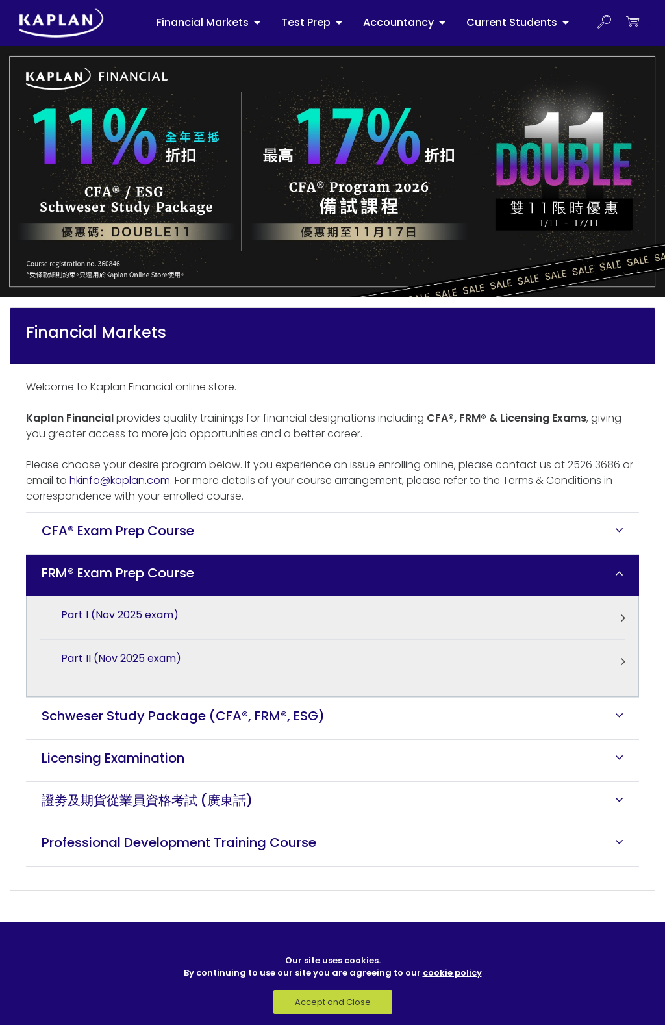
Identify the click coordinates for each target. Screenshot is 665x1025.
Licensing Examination (113, 758)
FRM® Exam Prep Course (118, 573)
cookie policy (452, 973)
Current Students (513, 22)
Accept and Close (333, 1002)
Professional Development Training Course (179, 842)
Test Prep (307, 22)
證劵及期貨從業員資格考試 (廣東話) (147, 800)
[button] (603, 23)
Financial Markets (204, 22)
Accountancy (399, 22)
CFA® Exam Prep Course (118, 530)
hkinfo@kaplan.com (119, 480)
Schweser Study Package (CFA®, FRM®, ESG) (183, 716)
